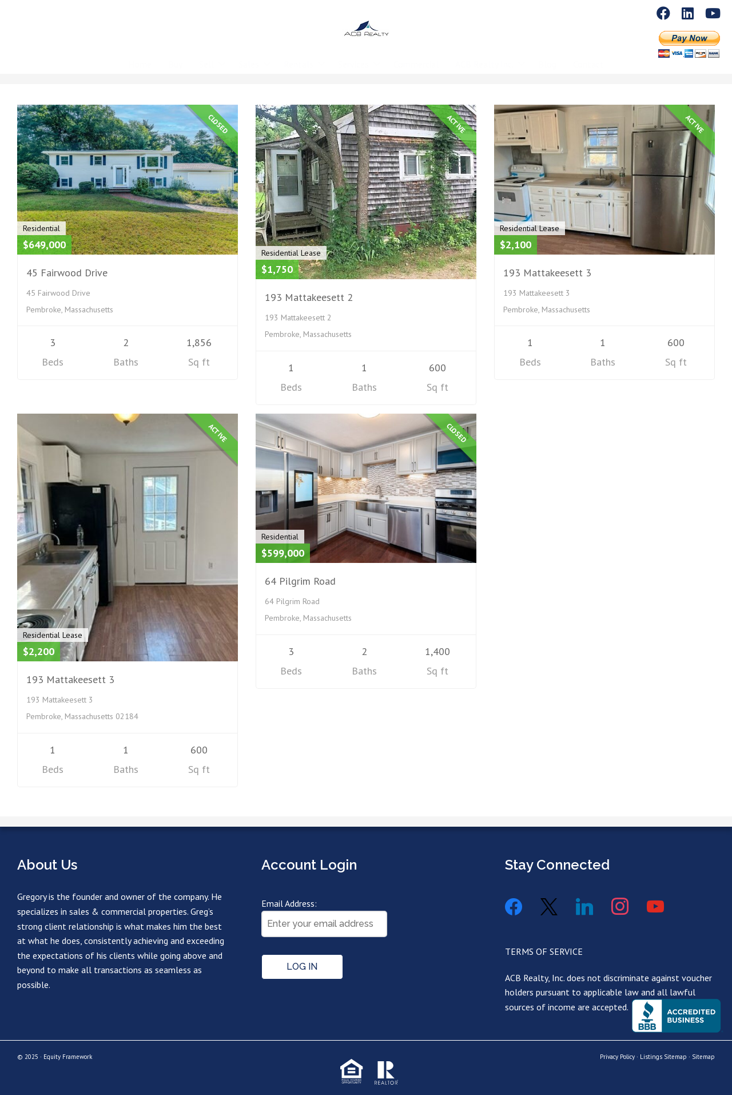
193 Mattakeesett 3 (547, 272)
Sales (248, 55)
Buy (175, 55)
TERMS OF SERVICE (544, 951)
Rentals (298, 55)
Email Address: (289, 903)
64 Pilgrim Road (300, 581)
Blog (547, 55)
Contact (588, 55)
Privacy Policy (617, 1057)
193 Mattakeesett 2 (309, 297)
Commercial (416, 55)
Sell (206, 55)
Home (140, 55)
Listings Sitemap (663, 1057)
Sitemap (703, 1057)
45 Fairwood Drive (67, 272)
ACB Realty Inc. (484, 55)
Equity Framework (67, 1057)
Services (353, 55)
